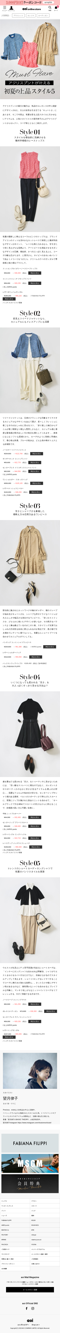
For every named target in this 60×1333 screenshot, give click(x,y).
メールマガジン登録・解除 (39, 1254)
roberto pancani (36, 1240)
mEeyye (33, 1235)
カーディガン (43, 15)
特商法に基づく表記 (7, 1259)
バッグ (33, 1211)
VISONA (33, 1244)
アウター (34, 1201)
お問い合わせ (35, 1264)
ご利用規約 (34, 1259)
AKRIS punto (5, 1225)
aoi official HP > (23, 1325)
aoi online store (31, 8)
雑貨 (32, 1215)
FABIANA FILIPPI (6, 1220)
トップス (4, 1201)
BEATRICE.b (5, 1230)
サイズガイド (5, 1254)
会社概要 (4, 1269)
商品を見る (35, 273)
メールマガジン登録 (30, 1289)
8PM (32, 1230)
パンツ (3, 1211)
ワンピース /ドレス (7, 1206)
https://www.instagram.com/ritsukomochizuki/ (34, 1123)
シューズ (4, 1215)
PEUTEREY (4, 1235)
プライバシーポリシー (8, 1264)
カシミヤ (31, 15)
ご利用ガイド (5, 1249)
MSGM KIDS (35, 1225)
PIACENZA (4, 1244)
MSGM (33, 1220)
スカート (34, 1206)
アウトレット (18, 15)
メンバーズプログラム (38, 1249)
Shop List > (36, 1325)
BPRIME (3, 1240)
